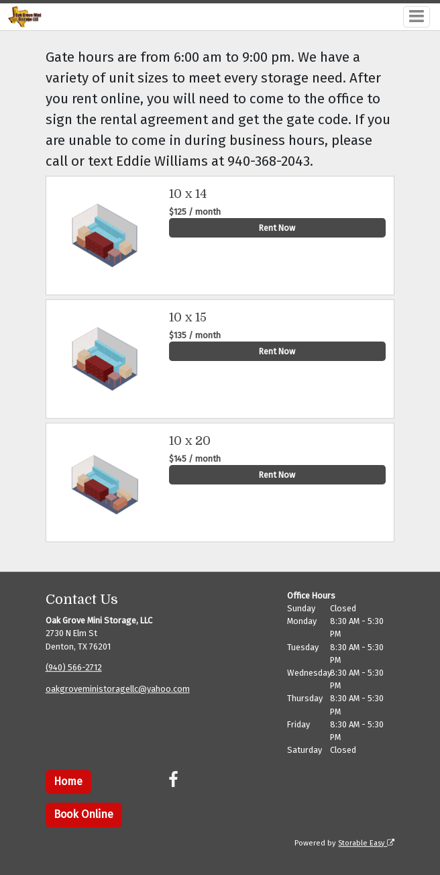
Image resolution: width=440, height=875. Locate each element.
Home (68, 781)
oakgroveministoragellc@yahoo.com (118, 689)
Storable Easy (366, 843)
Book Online (83, 815)
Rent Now (277, 228)
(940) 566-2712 (74, 668)
